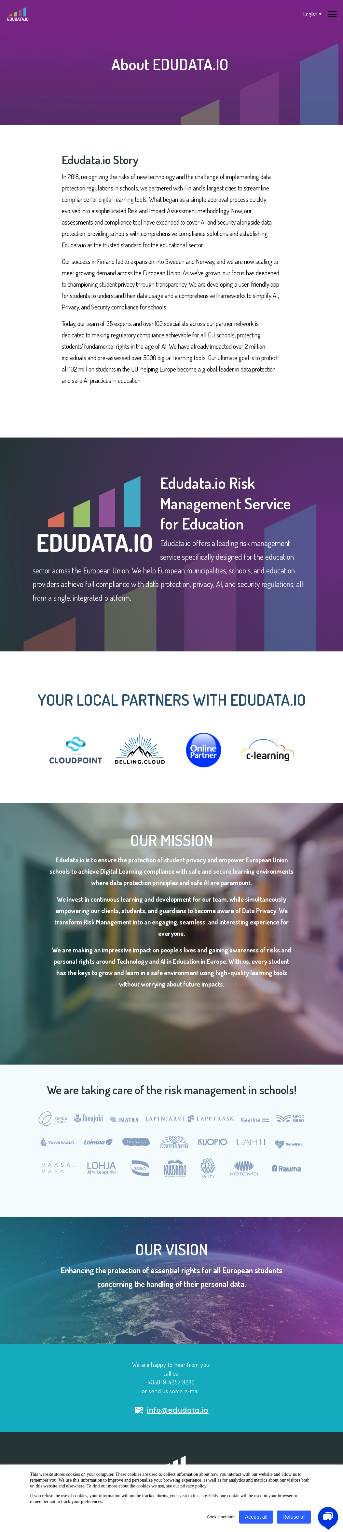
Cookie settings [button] (221, 1516)
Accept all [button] (256, 1517)
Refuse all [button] (294, 1517)
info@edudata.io (171, 1410)
